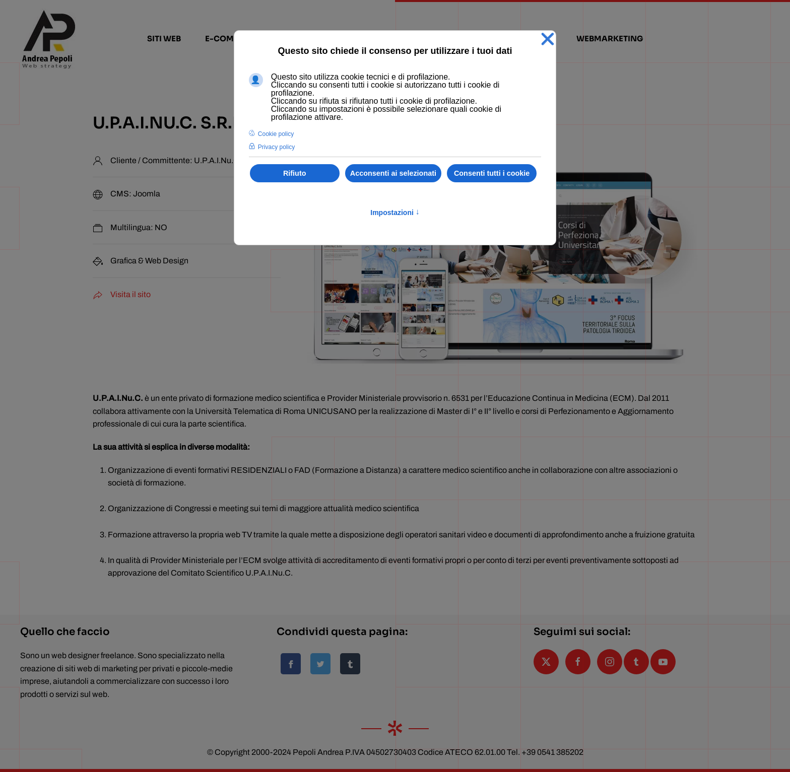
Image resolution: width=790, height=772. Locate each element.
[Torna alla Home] (48, 39)
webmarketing (609, 38)
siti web (164, 38)
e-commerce (233, 38)
